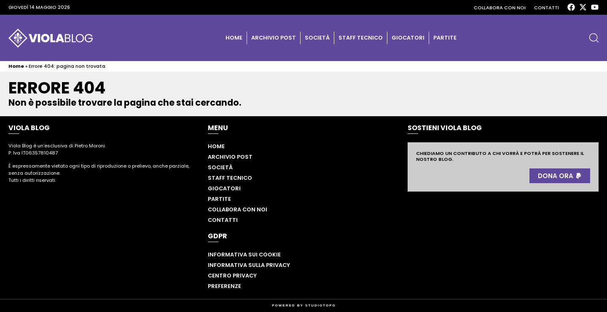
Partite (445, 37)
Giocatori (408, 37)
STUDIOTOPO (320, 305)
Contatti (546, 7)
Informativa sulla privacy (249, 265)
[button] (594, 38)
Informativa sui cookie (244, 254)
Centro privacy (232, 275)
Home (234, 37)
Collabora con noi (500, 7)
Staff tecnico (360, 37)
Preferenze (224, 286)
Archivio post (273, 37)
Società (317, 37)
